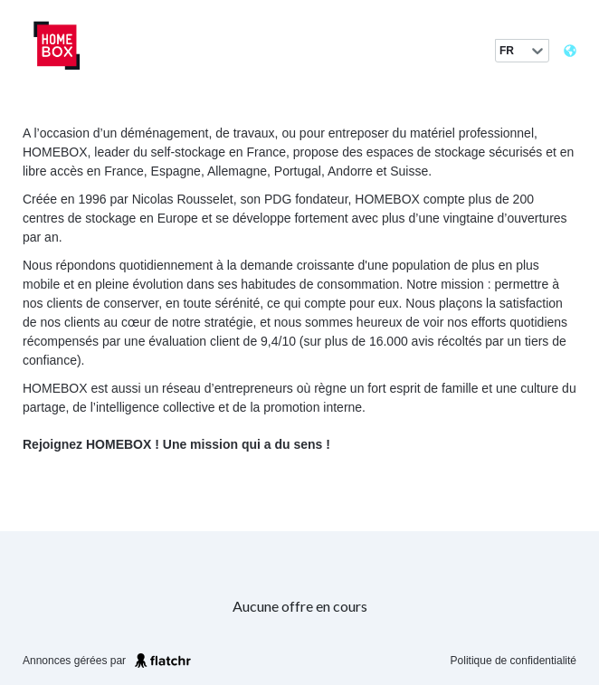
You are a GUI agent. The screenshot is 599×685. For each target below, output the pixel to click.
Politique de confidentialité (513, 660)
